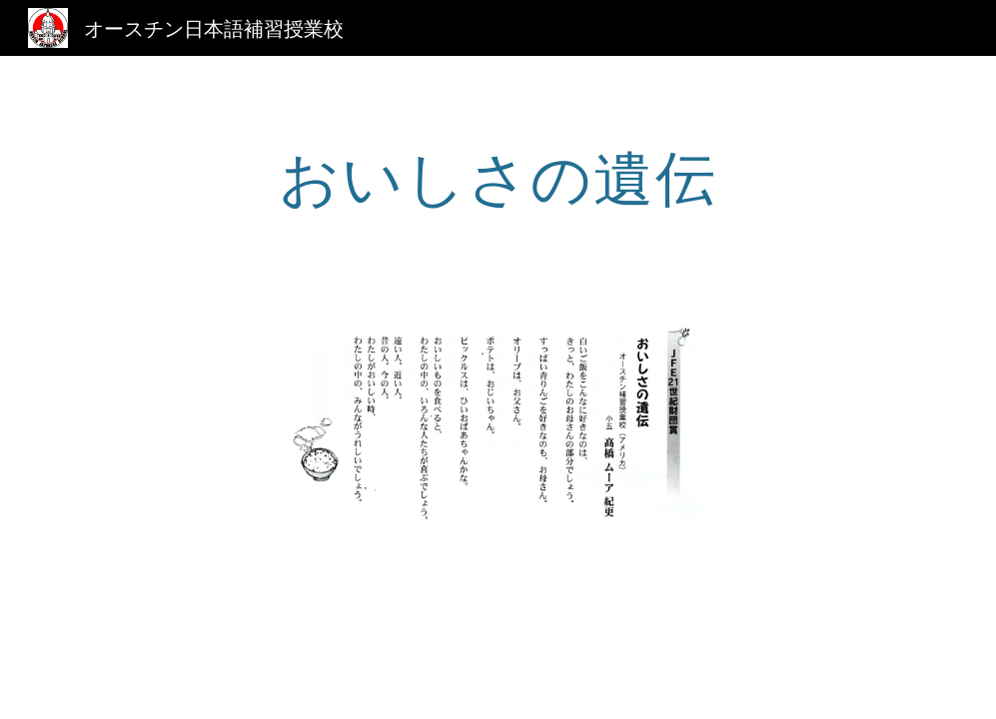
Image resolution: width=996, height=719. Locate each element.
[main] (498, 177)
